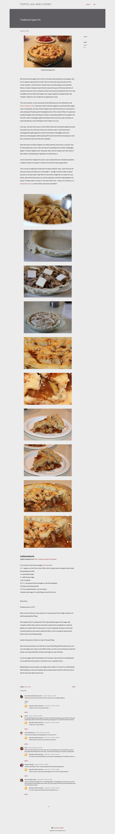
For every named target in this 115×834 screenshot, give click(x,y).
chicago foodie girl (29, 764)
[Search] (88, 4)
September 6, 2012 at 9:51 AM (44, 779)
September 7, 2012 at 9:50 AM (52, 722)
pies (85, 47)
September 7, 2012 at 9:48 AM (52, 737)
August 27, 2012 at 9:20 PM (35, 715)
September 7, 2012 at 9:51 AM (52, 754)
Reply (26, 712)
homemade (48, 565)
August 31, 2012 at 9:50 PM (41, 764)
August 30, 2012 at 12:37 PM (35, 747)
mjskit (26, 715)
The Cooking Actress (30, 732)
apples (85, 45)
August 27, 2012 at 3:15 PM (49, 695)
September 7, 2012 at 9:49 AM (52, 705)
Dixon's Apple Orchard (27, 106)
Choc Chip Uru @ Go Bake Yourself (33, 695)
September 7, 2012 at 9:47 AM (52, 788)
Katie (26, 747)
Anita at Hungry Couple (30, 779)
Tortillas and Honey (36, 4)
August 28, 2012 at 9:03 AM (43, 732)
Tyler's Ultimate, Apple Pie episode (45, 559)
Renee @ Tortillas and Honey (36, 705)
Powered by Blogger (57, 828)
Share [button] (85, 36)
